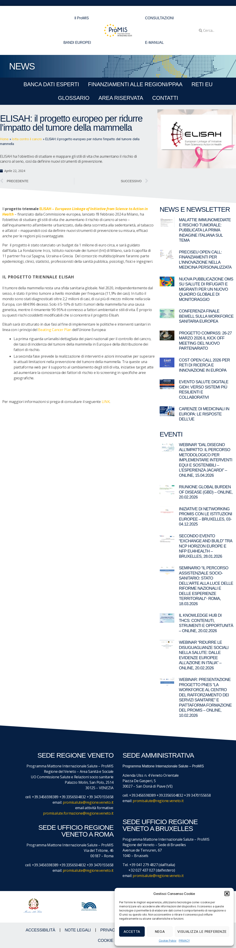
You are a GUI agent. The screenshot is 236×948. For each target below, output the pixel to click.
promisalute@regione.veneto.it (88, 802)
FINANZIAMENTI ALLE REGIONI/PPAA (135, 84)
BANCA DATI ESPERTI (51, 84)
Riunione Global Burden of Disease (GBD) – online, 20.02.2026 (206, 492)
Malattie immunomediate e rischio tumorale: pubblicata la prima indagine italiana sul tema (205, 230)
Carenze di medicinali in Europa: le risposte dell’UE (204, 414)
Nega (160, 931)
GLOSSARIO (73, 98)
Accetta (132, 931)
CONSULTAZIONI (159, 18)
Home (4, 139)
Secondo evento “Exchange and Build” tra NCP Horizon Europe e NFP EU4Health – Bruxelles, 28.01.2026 (205, 546)
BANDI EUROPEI (77, 42)
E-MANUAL (154, 42)
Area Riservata (121, 98)
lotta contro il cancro (27, 139)
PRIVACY (184, 940)
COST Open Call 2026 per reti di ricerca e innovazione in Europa (204, 365)
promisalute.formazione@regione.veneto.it (78, 813)
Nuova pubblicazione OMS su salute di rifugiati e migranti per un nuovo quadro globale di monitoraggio (206, 289)
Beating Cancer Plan (54, 329)
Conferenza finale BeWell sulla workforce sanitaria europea (206, 316)
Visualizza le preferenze (202, 931)
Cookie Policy (168, 940)
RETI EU (201, 84)
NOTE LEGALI (78, 930)
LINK (106, 401)
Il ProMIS (82, 18)
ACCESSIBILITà (40, 930)
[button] (227, 893)
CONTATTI (165, 98)
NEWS (22, 66)
